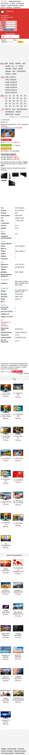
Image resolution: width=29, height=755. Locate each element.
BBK (6, 63)
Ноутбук (3, 7)
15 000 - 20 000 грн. (11, 84)
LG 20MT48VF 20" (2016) (6, 437)
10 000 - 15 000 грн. (11, 82)
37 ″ (6, 98)
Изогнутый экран (22, 109)
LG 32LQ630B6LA (6, 544)
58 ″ (18, 106)
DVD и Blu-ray (5, 3)
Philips (15, 68)
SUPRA (20, 68)
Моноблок (9, 7)
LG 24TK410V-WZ (18, 394)
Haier (23, 63)
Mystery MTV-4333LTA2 (5, 634)
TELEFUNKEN (21, 71)
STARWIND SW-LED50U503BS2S (18, 699)
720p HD (18, 111)
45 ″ (14, 100)
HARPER (18, 63)
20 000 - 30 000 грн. (11, 87)
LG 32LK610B (18, 458)
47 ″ (21, 100)
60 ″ (25, 106)
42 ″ (25, 98)
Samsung (8, 71)
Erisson (11, 63)
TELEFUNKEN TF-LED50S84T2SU (18, 569)
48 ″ (25, 100)
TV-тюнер (12, 3)
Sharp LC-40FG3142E (6, 677)
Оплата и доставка (7, 751)
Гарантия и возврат (20, 751)
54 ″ (25, 103)
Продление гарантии (7, 753)
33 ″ (14, 95)
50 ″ (10, 103)
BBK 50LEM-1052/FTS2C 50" (18, 613)
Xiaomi (14, 73)
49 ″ (6, 103)
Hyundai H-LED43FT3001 (5, 591)
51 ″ (14, 103)
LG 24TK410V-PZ (6, 523)
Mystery (21, 66)
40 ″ (18, 98)
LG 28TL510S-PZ (18, 437)
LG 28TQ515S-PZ (6, 480)
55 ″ (6, 106)
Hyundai (7, 66)
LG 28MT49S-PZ (5, 502)
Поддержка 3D (9, 111)
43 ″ (6, 100)
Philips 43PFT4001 (6, 569)
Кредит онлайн (11, 748)
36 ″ (25, 95)
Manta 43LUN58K (5, 699)
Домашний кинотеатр (15, 1)
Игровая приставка (12, 5)
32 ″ (10, 95)
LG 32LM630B (18, 480)
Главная (3, 748)
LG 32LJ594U (5, 458)
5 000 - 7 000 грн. (10, 77)
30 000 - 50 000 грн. (11, 90)
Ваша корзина (10, 33)
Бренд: (2, 63)
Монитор (21, 5)
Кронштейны (16, 7)
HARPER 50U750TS (18, 677)
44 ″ (10, 100)
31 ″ (6, 95)
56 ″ (10, 106)
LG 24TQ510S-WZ (18, 415)
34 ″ (18, 95)
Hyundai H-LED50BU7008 (18, 591)
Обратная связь (20, 753)
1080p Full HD (9, 114)
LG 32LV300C (18, 523)
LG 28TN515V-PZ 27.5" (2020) (18, 501)
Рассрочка (21, 748)
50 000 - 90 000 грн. (11, 92)
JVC (13, 66)
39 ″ (14, 98)
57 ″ (14, 106)
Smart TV (8, 109)
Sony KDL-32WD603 (18, 656)
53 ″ (21, 103)
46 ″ (18, 100)
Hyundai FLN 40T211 (6, 721)
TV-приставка (20, 3)
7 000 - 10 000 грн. (11, 79)
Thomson (8, 73)
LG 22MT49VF (6, 394)
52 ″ (18, 103)
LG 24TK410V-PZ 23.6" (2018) (6, 415)
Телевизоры (4, 1)
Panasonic (8, 68)
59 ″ (21, 106)
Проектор (3, 5)
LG (16, 66)
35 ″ (21, 95)
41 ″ (21, 98)
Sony (13, 71)
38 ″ (10, 98)
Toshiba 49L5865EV (18, 634)
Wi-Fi (13, 109)
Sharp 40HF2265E (6, 611)
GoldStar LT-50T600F (6, 656)
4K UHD (17, 114)
